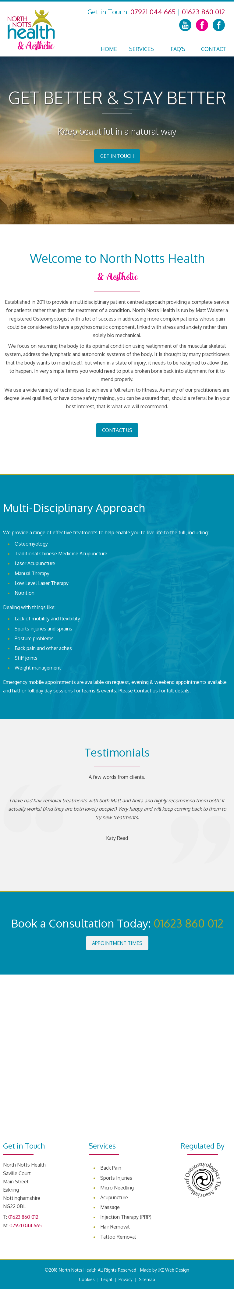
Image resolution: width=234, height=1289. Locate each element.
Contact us (146, 691)
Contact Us (117, 430)
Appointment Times (117, 943)
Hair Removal (114, 1227)
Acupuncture (114, 1197)
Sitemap (147, 1279)
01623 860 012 (203, 11)
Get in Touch (117, 156)
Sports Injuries (116, 1178)
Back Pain (110, 1168)
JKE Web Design (173, 1270)
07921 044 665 (153, 11)
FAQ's (178, 48)
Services (141, 48)
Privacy (126, 1279)
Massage (110, 1207)
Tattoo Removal (118, 1237)
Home (109, 48)
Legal (106, 1279)
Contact (213, 48)
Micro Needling (117, 1188)
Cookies (87, 1279)
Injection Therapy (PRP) (125, 1217)
